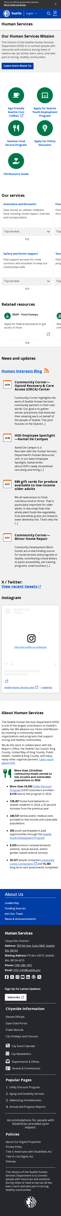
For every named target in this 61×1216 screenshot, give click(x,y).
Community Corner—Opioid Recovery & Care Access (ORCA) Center (34, 385)
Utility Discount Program (24, 1087)
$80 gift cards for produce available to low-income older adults (36, 485)
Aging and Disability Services (26, 1094)
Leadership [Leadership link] (12, 903)
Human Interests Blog (22, 371)
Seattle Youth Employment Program (30, 836)
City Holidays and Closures (22, 1036)
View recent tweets (21, 586)
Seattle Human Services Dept (21, 687)
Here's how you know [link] (16, 5)
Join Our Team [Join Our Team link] (14, 913)
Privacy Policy (14, 1147)
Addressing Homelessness (25, 1100)
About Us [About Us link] (14, 894)
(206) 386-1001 (23, 965)
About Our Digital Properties (23, 1142)
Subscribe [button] (15, 997)
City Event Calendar (23, 1046)
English (29, 13)
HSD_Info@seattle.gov (27, 970)
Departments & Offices (25, 1061)
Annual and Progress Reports (27, 1107)
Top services (27, 231)
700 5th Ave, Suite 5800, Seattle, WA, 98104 (30, 948)
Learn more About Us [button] (17, 65)
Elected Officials (15, 1017)
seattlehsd (49, 687)
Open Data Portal (16, 1023)
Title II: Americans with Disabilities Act (29, 1151)
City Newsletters (21, 1054)
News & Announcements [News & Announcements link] (20, 919)
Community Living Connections (32, 862)
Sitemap (11, 1161)
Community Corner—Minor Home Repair (32, 537)
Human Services (17, 24)
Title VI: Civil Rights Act (19, 1156)
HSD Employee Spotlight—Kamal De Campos (35, 437)
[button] (56, 4)
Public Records (14, 1030)
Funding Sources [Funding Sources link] (15, 908)
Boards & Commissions (26, 1068)
